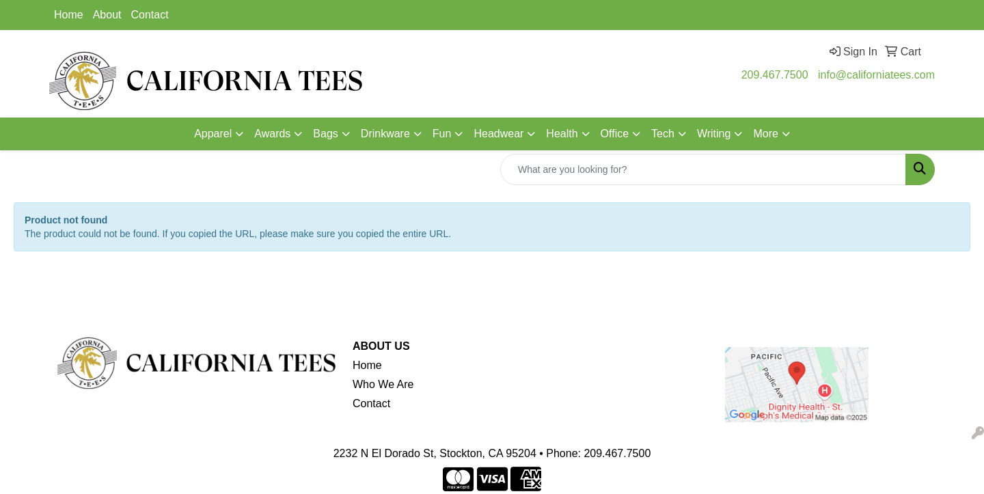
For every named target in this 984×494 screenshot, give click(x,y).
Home (68, 14)
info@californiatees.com (876, 75)
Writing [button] (714, 133)
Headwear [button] (498, 133)
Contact (150, 14)
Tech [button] (662, 133)
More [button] (765, 133)
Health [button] (561, 133)
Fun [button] (442, 133)
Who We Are (383, 384)
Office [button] (615, 133)
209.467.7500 (774, 75)
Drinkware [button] (385, 133)
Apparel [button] (213, 133)
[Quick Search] (703, 169)
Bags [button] (325, 133)
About (107, 14)
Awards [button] (272, 133)
